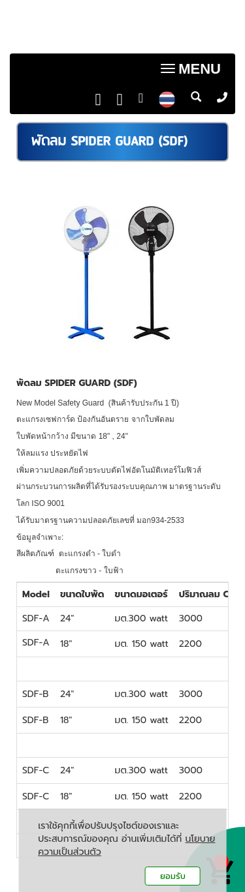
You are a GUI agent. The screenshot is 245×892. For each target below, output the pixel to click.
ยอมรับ (173, 876)
